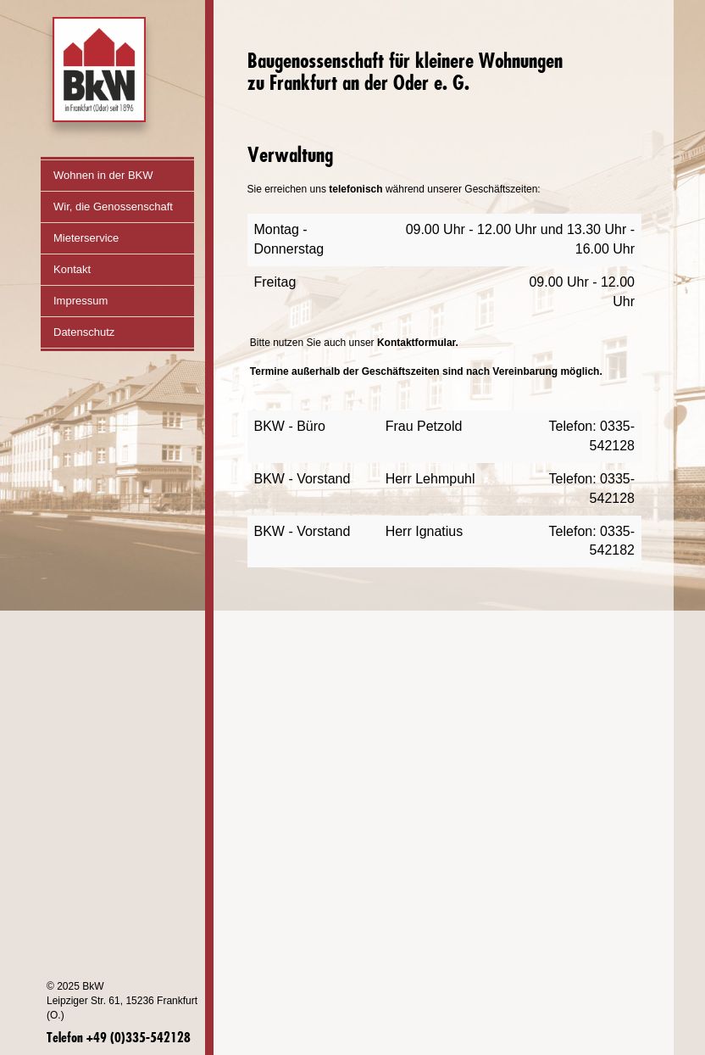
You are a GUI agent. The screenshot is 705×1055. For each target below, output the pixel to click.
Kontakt (72, 269)
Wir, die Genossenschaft (123, 206)
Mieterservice (86, 238)
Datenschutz (83, 332)
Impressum (80, 300)
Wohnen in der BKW (103, 175)
